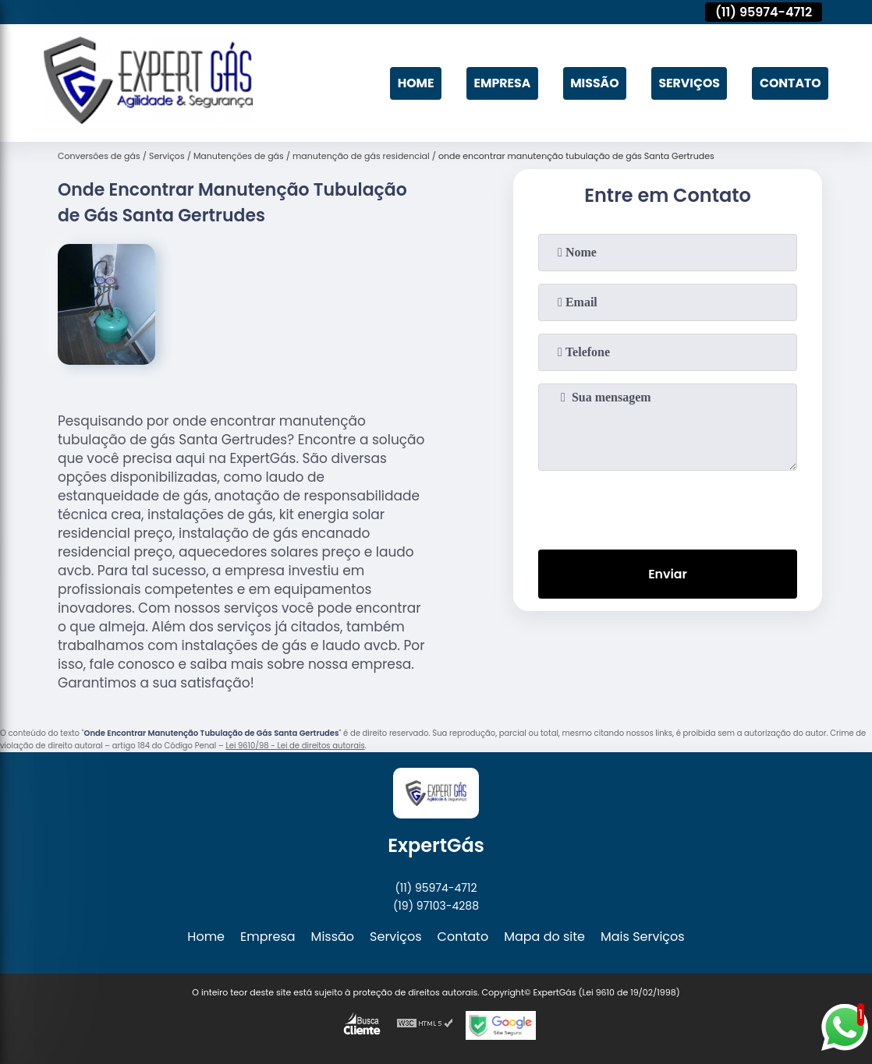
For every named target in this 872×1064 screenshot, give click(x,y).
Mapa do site (544, 937)
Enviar (667, 574)
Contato (789, 83)
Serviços (687, 83)
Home (411, 83)
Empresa (497, 83)
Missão (591, 83)
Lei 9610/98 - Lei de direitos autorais (294, 745)
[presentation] (667, 506)
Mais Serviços (643, 937)
